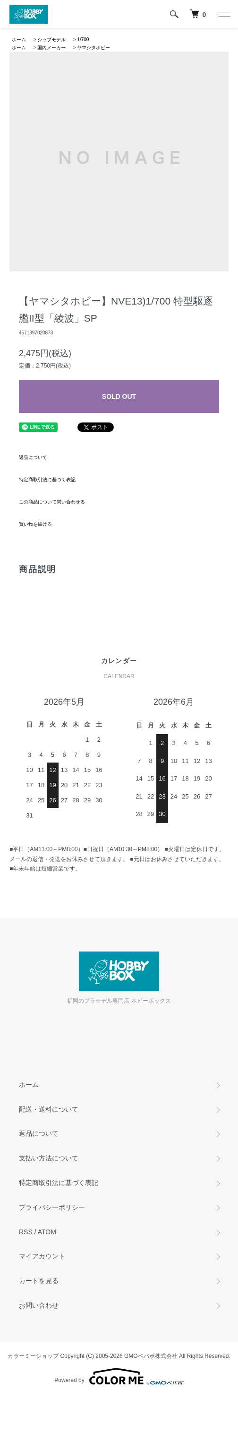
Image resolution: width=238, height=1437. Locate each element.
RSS (26, 1232)
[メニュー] (224, 14)
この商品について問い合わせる (52, 501)
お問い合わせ (39, 1305)
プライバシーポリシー (52, 1207)
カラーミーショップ (33, 1356)
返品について (33, 457)
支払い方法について (48, 1158)
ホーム (19, 39)
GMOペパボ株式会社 (151, 1356)
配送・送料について (48, 1109)
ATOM (47, 1232)
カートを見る (39, 1280)
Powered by (118, 1376)
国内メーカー (51, 47)
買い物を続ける (35, 524)
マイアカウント (42, 1256)
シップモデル (51, 39)
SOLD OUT (119, 396)
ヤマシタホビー (93, 47)
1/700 (83, 39)
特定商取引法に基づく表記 (47, 479)
